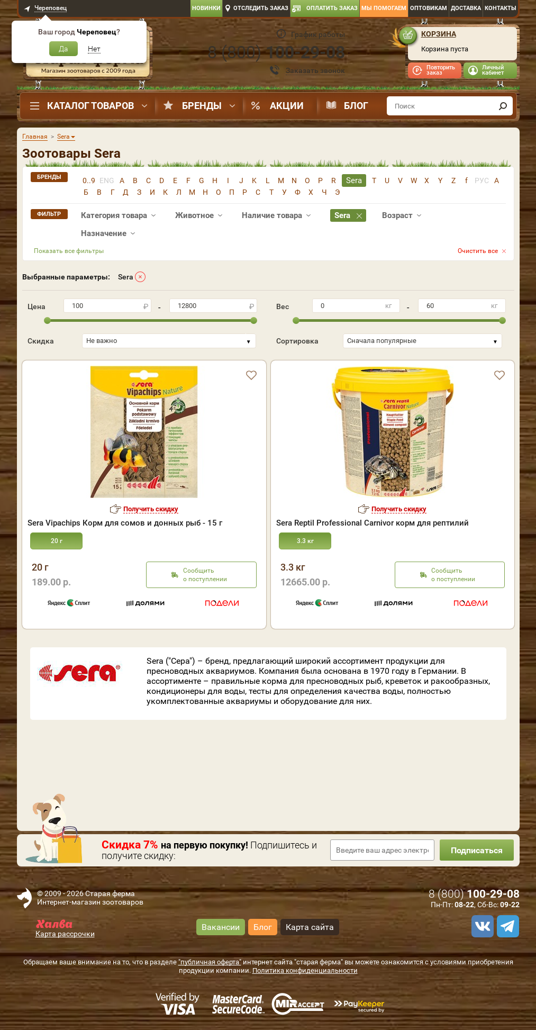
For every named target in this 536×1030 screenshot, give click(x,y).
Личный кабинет (493, 70)
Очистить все (478, 251)
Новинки (206, 8)
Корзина (438, 34)
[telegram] (506, 926)
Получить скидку (150, 509)
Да (63, 48)
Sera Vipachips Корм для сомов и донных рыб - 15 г (125, 523)
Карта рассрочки (65, 933)
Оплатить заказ (332, 8)
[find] (503, 105)
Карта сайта (310, 927)
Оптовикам (428, 8)
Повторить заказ (440, 70)
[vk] (481, 926)
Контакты (500, 8)
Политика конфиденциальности (305, 970)
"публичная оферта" (209, 962)
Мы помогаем (383, 8)
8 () (276, 52)
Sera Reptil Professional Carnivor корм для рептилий (372, 523)
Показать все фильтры (69, 251)
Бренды (202, 105)
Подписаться (477, 850)
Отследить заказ (260, 8)
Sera (125, 277)
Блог (356, 105)
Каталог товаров (90, 105)
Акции (287, 105)
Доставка (466, 8)
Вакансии (221, 927)
